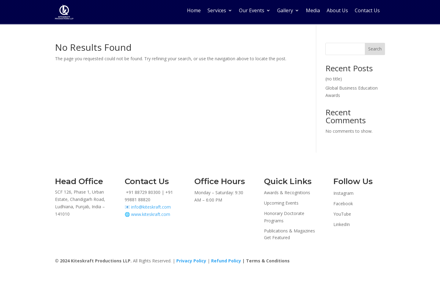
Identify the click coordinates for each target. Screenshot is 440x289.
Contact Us (367, 10)
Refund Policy (226, 260)
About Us (337, 10)
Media (313, 10)
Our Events (251, 10)
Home (194, 10)
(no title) (333, 78)
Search (375, 48)
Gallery (285, 10)
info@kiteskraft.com (151, 206)
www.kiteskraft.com (150, 214)
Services (216, 10)
